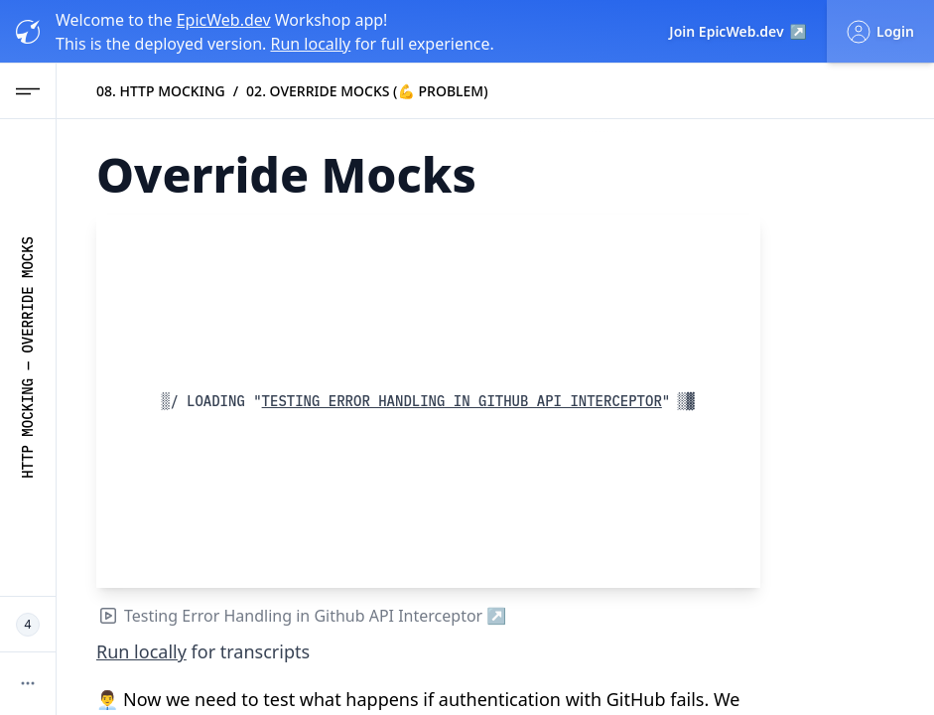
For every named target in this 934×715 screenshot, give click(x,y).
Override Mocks (28, 295)
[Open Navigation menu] (28, 91)
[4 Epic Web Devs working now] (28, 625)
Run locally (310, 44)
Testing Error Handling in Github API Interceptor (466, 401)
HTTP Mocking (28, 428)
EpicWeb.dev (224, 20)
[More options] (28, 683)
